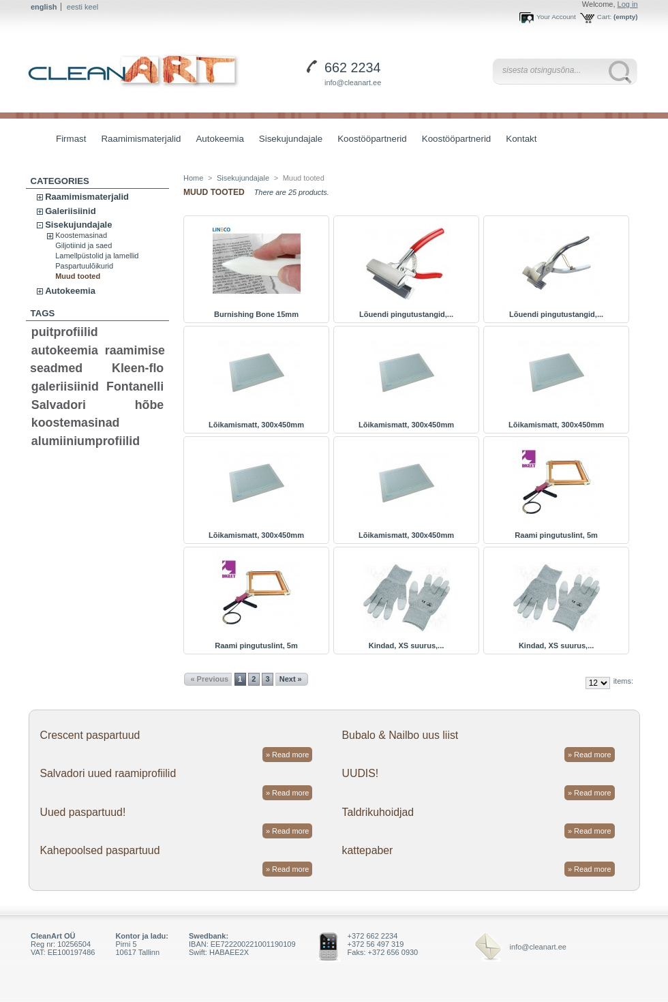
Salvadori (58, 405)
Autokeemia (216, 140)
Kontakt (521, 139)
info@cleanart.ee (352, 82)
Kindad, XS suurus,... (406, 645)
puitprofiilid (64, 332)
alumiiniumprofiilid (85, 441)
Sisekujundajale (287, 140)
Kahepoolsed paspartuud (100, 850)
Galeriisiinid (70, 211)
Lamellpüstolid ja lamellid (96, 256)
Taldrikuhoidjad (378, 812)
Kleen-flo (138, 368)
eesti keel (82, 7)
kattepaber (367, 850)
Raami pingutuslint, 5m (556, 535)
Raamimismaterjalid (137, 140)
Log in (628, 4)
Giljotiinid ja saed (83, 245)
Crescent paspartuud (90, 735)
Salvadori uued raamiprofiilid (108, 773)
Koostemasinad (81, 235)
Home (193, 178)
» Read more (287, 754)
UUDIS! (360, 773)
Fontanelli (135, 386)
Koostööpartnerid (372, 139)
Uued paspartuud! (82, 812)
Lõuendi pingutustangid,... (406, 314)
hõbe (149, 405)
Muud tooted (77, 276)
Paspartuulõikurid (84, 266)
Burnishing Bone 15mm (256, 314)
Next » (290, 679)
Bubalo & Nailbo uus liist (400, 735)
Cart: (604, 16)
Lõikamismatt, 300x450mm (256, 425)
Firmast (71, 139)
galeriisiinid (65, 386)
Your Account (556, 16)
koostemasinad (75, 422)
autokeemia (64, 350)
